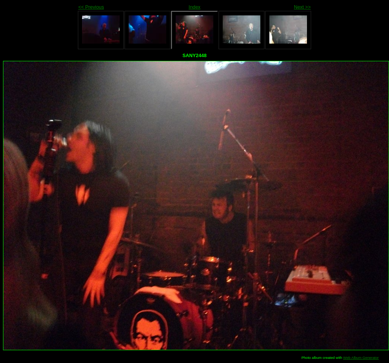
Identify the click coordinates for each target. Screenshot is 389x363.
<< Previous (91, 7)
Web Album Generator (361, 357)
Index (194, 7)
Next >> (302, 7)
